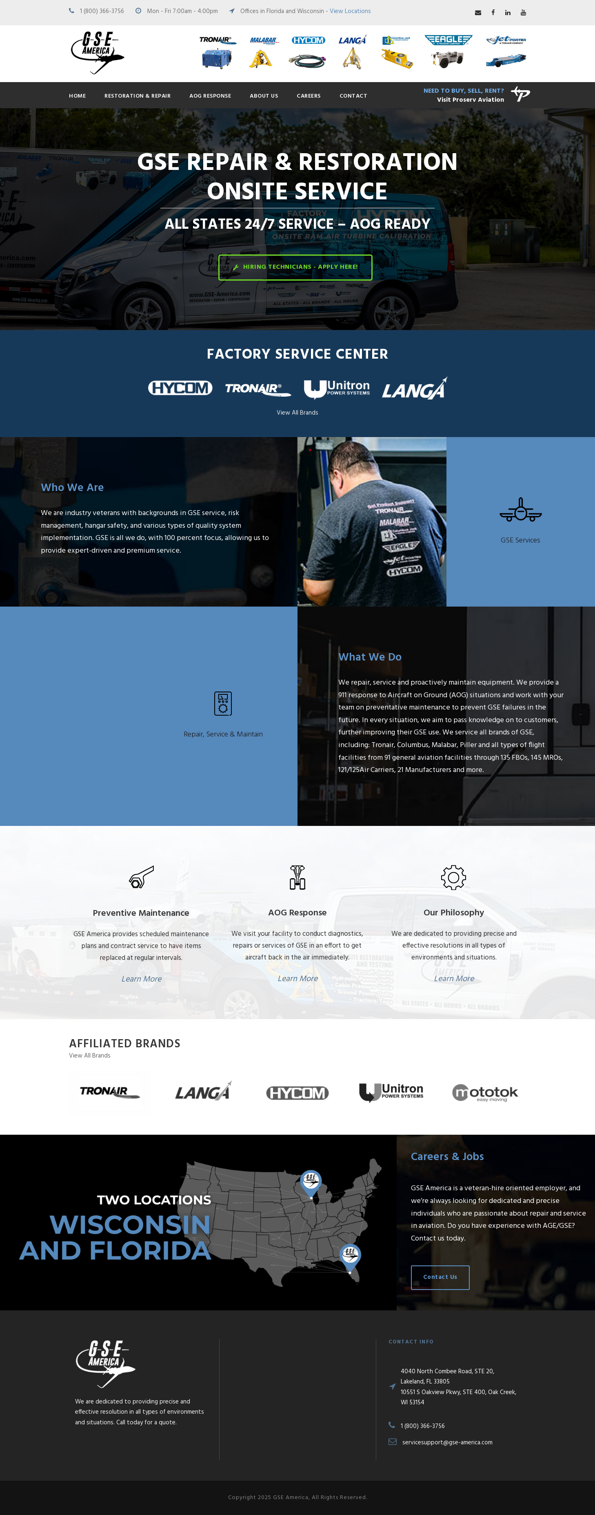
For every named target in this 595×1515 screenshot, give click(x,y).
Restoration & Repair (137, 96)
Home (77, 96)
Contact (354, 96)
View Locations (350, 11)
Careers (309, 96)
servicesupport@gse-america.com (447, 1443)
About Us (264, 96)
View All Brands (297, 413)
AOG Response (210, 96)
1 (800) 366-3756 (102, 11)
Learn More (141, 979)
